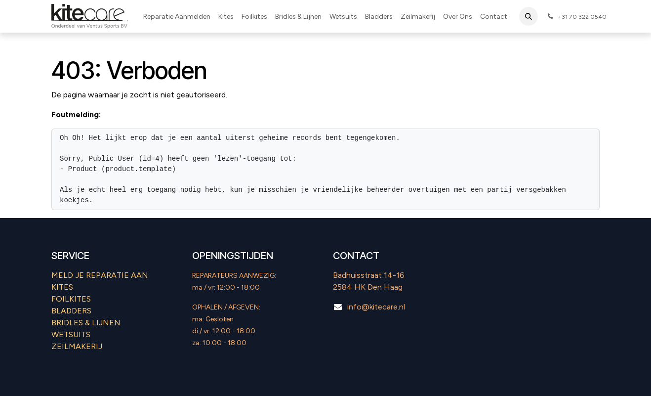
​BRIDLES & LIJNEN (86, 322)
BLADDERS (71, 310)
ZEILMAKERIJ (76, 346)
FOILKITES (71, 299)
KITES (62, 287)
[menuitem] (176, 16)
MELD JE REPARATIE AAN (99, 275)
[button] (528, 16)
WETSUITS (70, 334)
